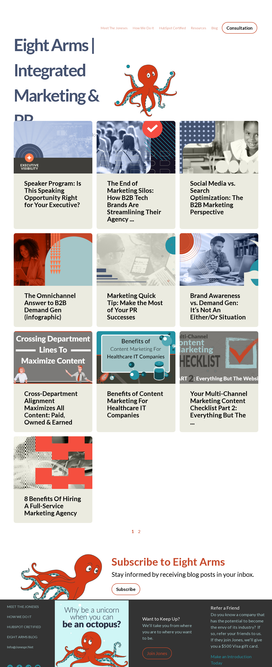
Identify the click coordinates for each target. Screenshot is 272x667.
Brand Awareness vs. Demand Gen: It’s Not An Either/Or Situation (218, 267)
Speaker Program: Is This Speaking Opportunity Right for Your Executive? (52, 155)
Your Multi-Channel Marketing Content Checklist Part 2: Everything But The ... (218, 369)
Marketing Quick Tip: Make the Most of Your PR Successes (135, 267)
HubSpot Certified (172, 9)
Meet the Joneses (114, 9)
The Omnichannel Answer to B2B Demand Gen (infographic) (50, 267)
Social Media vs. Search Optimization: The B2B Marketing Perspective (216, 159)
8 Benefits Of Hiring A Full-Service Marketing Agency (52, 467)
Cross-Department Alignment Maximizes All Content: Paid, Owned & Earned (51, 369)
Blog (214, 9)
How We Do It (143, 9)
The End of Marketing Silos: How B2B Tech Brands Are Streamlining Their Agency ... (134, 162)
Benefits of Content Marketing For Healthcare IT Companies (135, 365)
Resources (198, 9)
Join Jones (157, 614)
